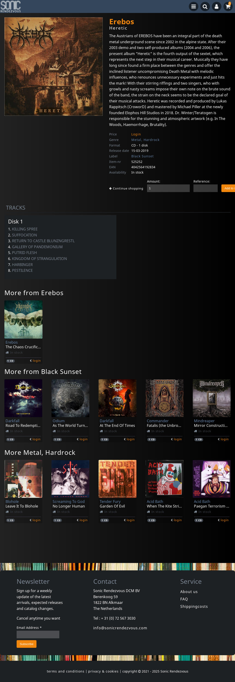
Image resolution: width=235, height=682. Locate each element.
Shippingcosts (194, 606)
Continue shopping (126, 188)
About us (189, 591)
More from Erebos (33, 292)
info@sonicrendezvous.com (120, 627)
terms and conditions (65, 671)
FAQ (184, 599)
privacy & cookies (103, 671)
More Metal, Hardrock (39, 452)
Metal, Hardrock (145, 140)
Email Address (29, 627)
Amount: (153, 181)
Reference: (201, 181)
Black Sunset (142, 156)
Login (136, 134)
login (37, 360)
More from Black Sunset (43, 371)
